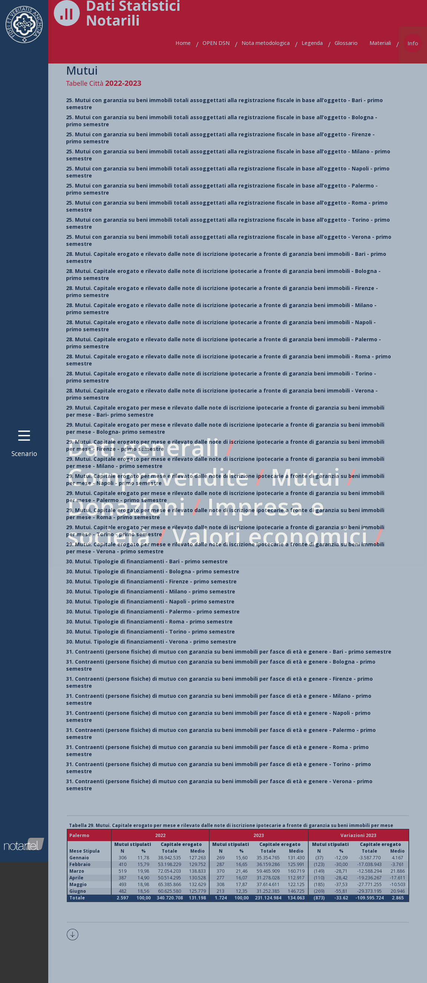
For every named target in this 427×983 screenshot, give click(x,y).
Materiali (380, 42)
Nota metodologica (266, 42)
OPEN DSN (216, 42)
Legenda (312, 42)
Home (183, 42)
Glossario (346, 42)
